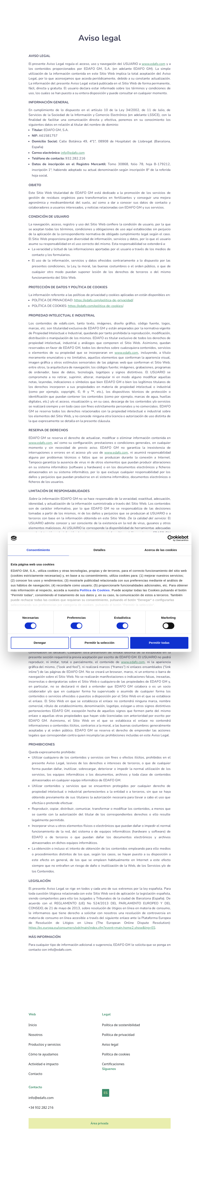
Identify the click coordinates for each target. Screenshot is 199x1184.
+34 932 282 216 (41, 1107)
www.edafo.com (153, 64)
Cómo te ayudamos (43, 1054)
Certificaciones (113, 1064)
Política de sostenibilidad (121, 1025)
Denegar (40, 642)
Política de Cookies (95, 590)
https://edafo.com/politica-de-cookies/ (95, 306)
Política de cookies (116, 1054)
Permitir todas (159, 642)
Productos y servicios (45, 1044)
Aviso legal (110, 1044)
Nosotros (36, 1034)
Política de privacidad (118, 1034)
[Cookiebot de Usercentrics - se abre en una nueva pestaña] (170, 538)
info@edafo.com (73, 153)
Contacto (35, 1074)
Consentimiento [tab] (38, 550)
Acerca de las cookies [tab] (161, 550)
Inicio (33, 1025)
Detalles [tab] (99, 550)
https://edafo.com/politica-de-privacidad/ (103, 300)
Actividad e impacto (44, 1064)
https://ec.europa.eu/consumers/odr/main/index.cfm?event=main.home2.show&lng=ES (92, 927)
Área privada (99, 1123)
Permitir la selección (100, 642)
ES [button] (106, 1093)
